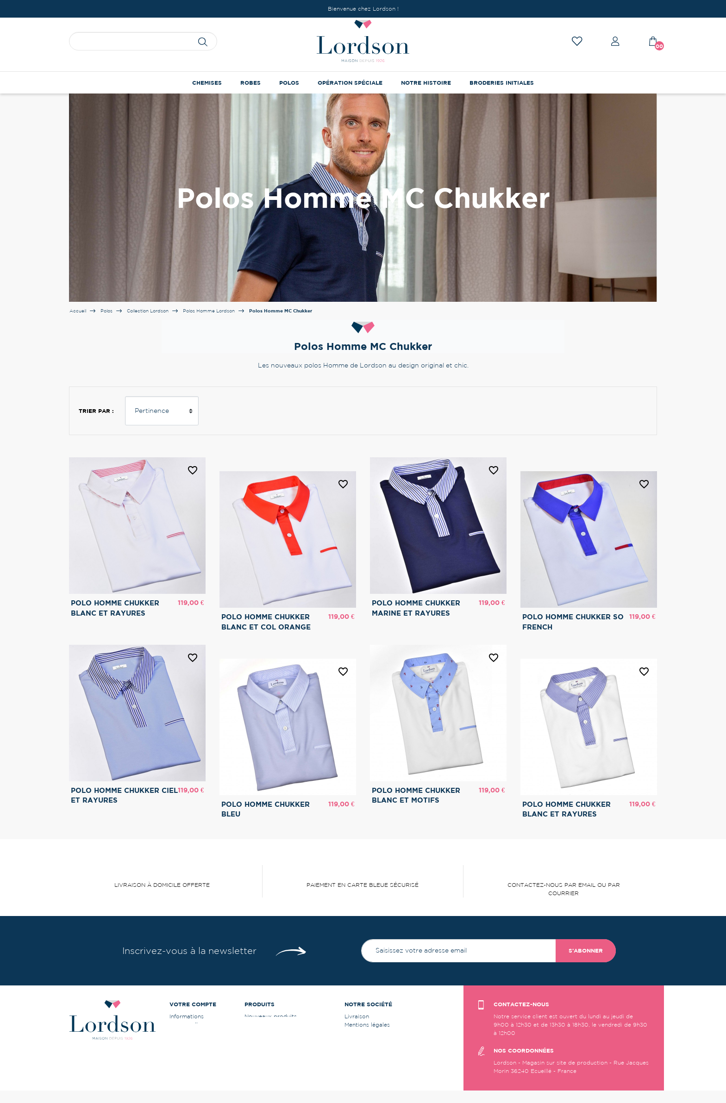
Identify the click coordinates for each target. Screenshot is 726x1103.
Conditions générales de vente (386, 1033)
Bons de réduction (194, 1058)
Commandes (186, 1033)
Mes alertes (184, 1066)
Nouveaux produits (270, 1016)
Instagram (358, 1066)
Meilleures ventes (267, 1025)
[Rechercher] (143, 41)
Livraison (356, 1016)
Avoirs (178, 1041)
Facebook (358, 1058)
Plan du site (360, 1050)
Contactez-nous (366, 1041)
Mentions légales (367, 1025)
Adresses (181, 1050)
